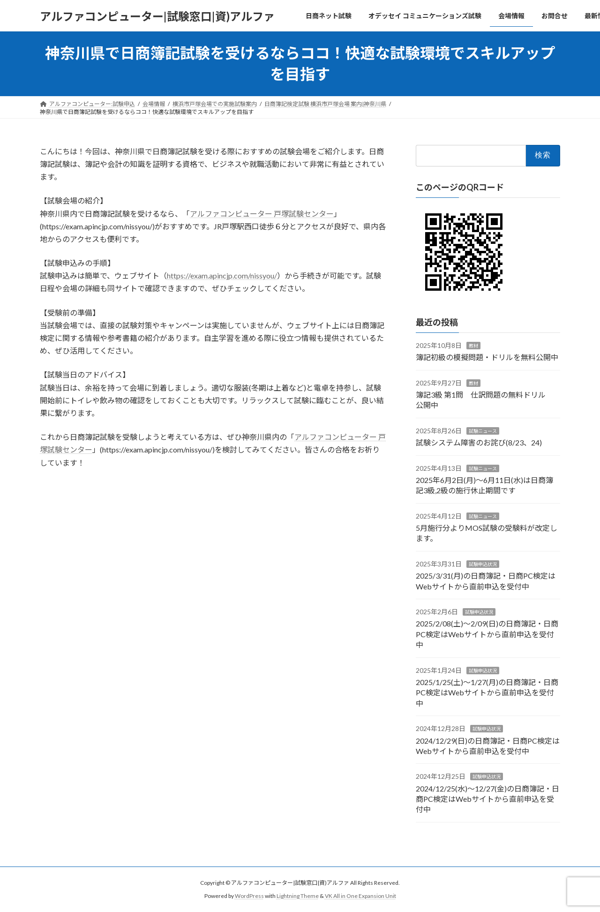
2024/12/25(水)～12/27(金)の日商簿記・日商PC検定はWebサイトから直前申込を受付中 (487, 799)
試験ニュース (483, 431)
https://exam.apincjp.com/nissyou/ (222, 275)
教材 (473, 345)
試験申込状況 (483, 564)
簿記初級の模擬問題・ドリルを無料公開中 (487, 357)
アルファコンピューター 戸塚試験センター (262, 213)
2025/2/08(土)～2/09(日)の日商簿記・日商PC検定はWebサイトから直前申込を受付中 (487, 634)
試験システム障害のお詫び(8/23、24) (479, 442)
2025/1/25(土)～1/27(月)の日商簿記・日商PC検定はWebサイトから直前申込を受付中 (487, 693)
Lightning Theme (298, 895)
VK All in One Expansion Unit (360, 895)
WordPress (249, 895)
